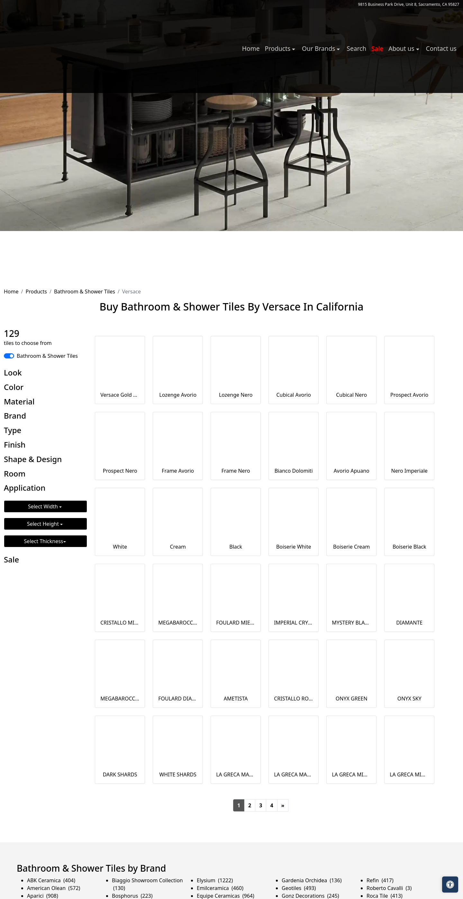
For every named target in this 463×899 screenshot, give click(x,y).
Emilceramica (220, 888)
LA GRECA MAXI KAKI (235, 774)
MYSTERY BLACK (351, 622)
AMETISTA (236, 698)
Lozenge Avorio (177, 394)
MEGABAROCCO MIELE (177, 622)
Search (356, 48)
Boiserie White (293, 546)
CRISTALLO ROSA (293, 698)
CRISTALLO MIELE (120, 622)
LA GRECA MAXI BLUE (293, 774)
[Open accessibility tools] (450, 884)
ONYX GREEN (352, 698)
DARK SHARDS (120, 774)
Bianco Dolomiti (294, 470)
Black (235, 546)
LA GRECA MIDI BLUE (409, 774)
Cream (178, 546)
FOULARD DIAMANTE (177, 698)
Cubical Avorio (294, 394)
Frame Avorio (178, 470)
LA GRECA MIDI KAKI (351, 774)
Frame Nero (236, 470)
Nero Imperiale (409, 470)
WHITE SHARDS (177, 774)
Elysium (215, 880)
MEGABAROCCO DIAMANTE (120, 698)
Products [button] (278, 48)
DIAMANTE (409, 622)
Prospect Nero (120, 470)
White (120, 546)
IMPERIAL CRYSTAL (293, 622)
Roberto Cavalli (389, 888)
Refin (380, 880)
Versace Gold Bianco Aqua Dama (120, 394)
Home (251, 48)
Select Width (43, 506)
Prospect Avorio (409, 394)
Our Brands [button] (319, 48)
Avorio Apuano (351, 470)
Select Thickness (43, 541)
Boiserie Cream (351, 546)
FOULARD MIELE (235, 622)
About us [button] (402, 48)
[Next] (283, 805)
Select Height (43, 523)
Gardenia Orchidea (311, 880)
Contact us (441, 48)
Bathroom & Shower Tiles (84, 291)
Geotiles (299, 888)
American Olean (53, 888)
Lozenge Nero (236, 394)
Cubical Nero (351, 394)
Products (36, 291)
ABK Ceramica (51, 880)
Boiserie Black (409, 546)
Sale (377, 48)
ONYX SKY (409, 698)
